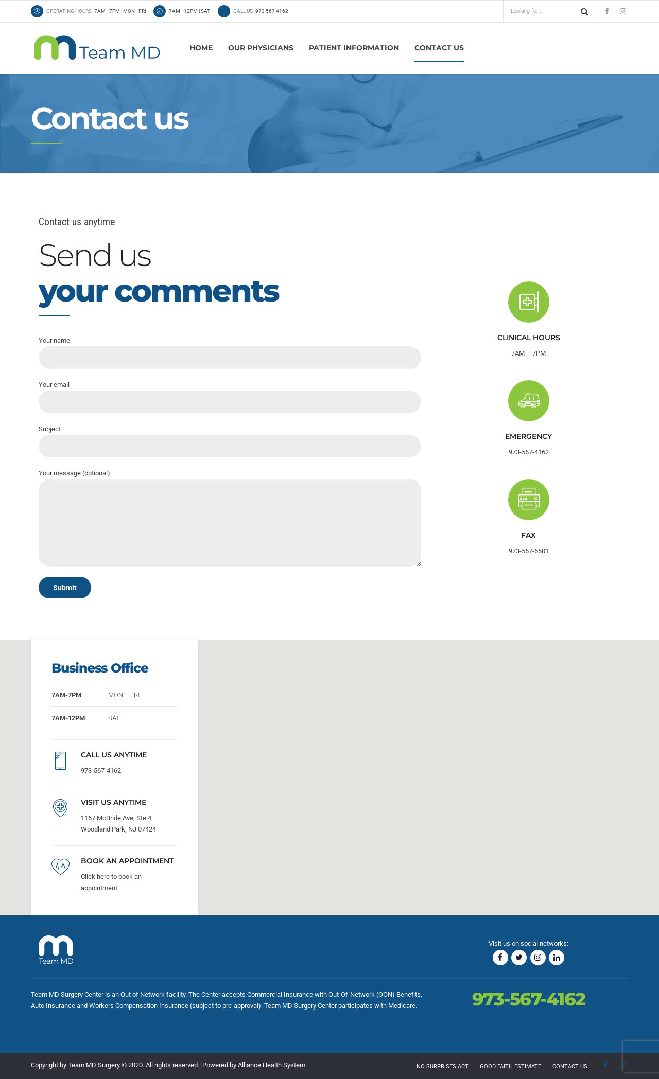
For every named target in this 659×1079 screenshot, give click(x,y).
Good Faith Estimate (510, 1066)
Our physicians (260, 47)
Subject (230, 441)
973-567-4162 (101, 770)
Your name (230, 353)
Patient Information (354, 47)
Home (201, 47)
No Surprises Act (443, 1066)
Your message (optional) (230, 518)
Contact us (439, 47)
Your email (230, 397)
